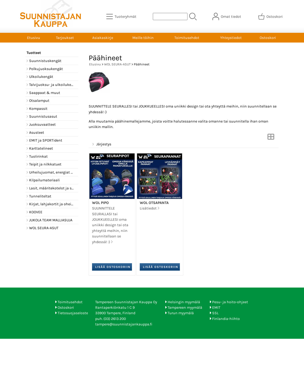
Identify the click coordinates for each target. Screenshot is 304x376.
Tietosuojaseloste (73, 313)
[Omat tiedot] (227, 16)
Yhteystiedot (231, 38)
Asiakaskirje (102, 38)
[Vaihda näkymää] (270, 138)
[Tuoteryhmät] (122, 16)
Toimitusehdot (186, 38)
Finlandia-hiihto (226, 319)
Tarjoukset (65, 38)
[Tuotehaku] (170, 16)
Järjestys (101, 144)
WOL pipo (100, 203)
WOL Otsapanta (154, 203)
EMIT (216, 307)
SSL (215, 313)
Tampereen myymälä (185, 307)
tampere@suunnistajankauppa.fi (123, 324)
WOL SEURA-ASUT (117, 64)
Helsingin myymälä (184, 302)
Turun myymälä (181, 313)
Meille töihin (143, 38)
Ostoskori (268, 38)
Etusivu (33, 38)
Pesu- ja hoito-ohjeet (230, 302)
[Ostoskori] (271, 16)
